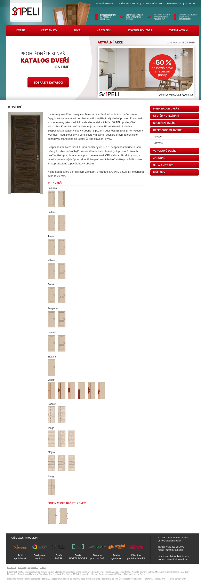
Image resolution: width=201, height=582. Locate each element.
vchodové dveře (164, 150)
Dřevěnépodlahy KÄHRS (136, 557)
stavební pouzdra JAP (41, 579)
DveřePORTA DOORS (78, 557)
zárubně (159, 158)
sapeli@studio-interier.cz (177, 556)
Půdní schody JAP (177, 579)
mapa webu (32, 567)
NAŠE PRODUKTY (128, 3)
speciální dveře (164, 123)
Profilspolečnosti (20, 557)
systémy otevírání (166, 115)
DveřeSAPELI (59, 557)
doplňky (159, 172)
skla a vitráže (163, 165)
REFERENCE (174, 3)
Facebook (11, 567)
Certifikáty (49, 30)
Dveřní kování (178, 30)
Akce (77, 30)
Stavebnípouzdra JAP (97, 557)
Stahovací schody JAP (155, 579)
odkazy (43, 567)
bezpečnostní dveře (167, 130)
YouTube (22, 567)
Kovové (157, 136)
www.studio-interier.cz (177, 559)
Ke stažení (104, 30)
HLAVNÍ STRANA (105, 3)
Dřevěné (158, 143)
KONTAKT (191, 3)
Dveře (20, 30)
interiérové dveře (166, 108)
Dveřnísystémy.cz (117, 557)
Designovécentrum (40, 557)
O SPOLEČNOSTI (152, 3)
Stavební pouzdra (139, 30)
